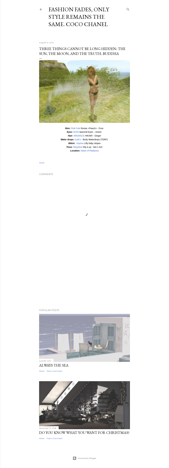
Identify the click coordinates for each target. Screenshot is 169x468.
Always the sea (53, 365)
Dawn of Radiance (90, 150)
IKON (76, 132)
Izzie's (78, 139)
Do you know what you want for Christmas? (84, 432)
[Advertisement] (84, 279)
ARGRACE (79, 135)
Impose (80, 143)
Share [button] (41, 163)
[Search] (128, 9)
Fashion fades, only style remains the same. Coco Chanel (79, 17)
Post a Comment (54, 371)
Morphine (77, 147)
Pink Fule (75, 128)
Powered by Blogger (84, 458)
